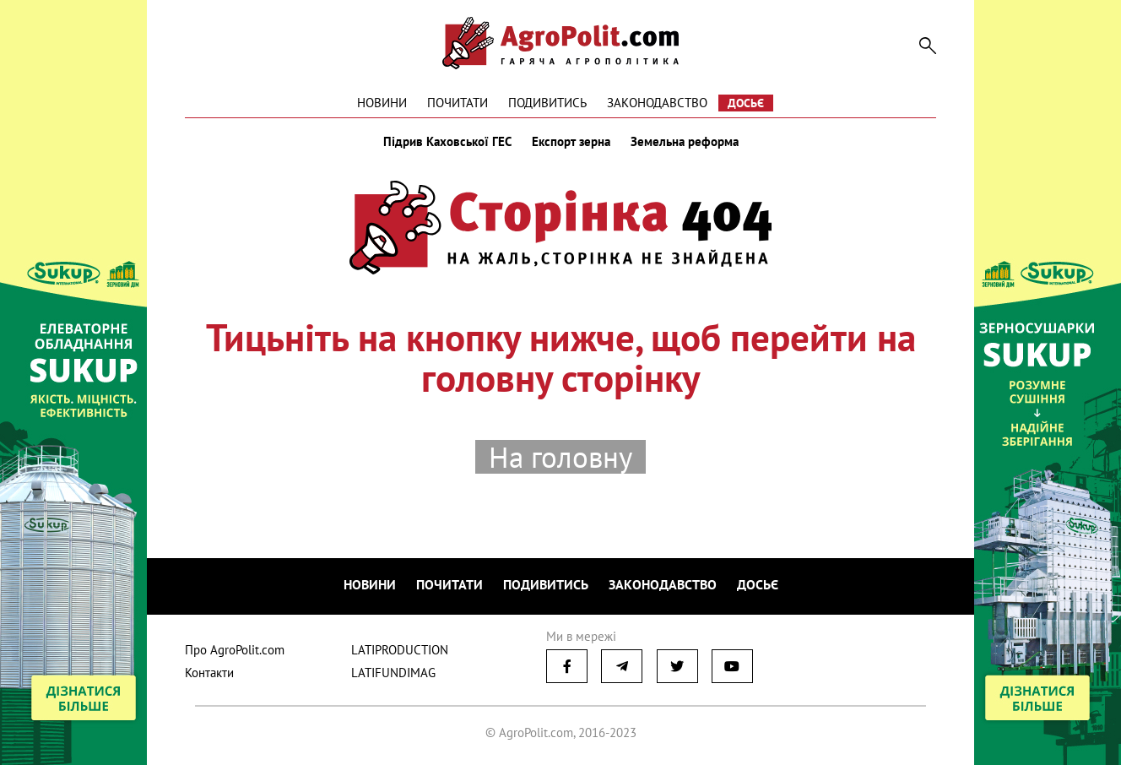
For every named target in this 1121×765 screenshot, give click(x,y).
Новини (382, 103)
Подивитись (547, 103)
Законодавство (657, 103)
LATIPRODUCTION (399, 650)
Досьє (746, 103)
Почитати (457, 103)
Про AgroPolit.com (234, 650)
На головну (560, 457)
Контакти (209, 673)
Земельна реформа (685, 141)
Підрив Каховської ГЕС (447, 141)
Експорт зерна (571, 141)
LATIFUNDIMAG (393, 673)
